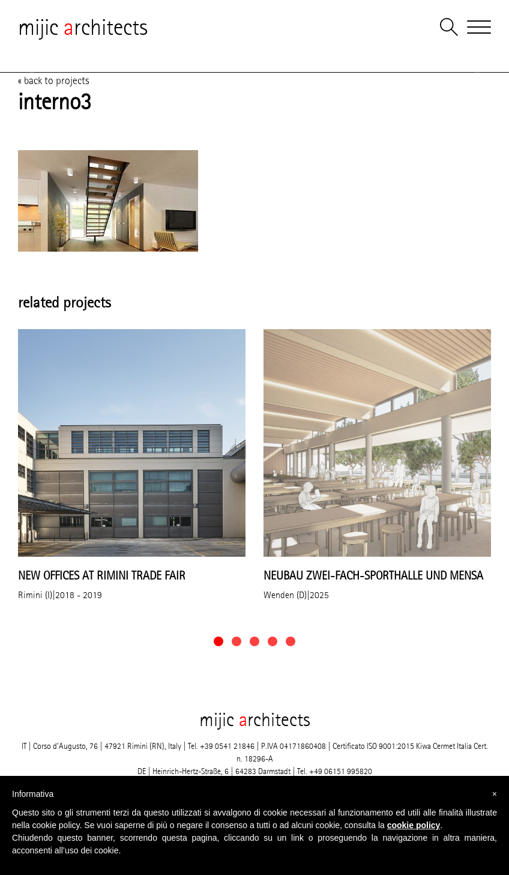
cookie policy (414, 825)
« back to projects (53, 80)
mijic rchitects (83, 27)
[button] (218, 641)
